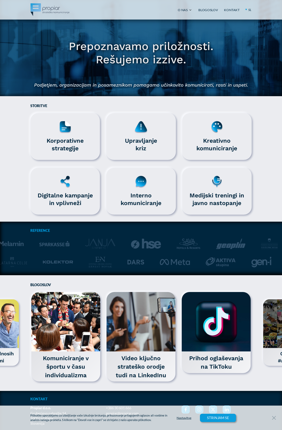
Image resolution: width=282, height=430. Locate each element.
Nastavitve (184, 418)
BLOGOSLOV (208, 10)
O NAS (183, 10)
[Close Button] (274, 418)
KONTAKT (232, 10)
